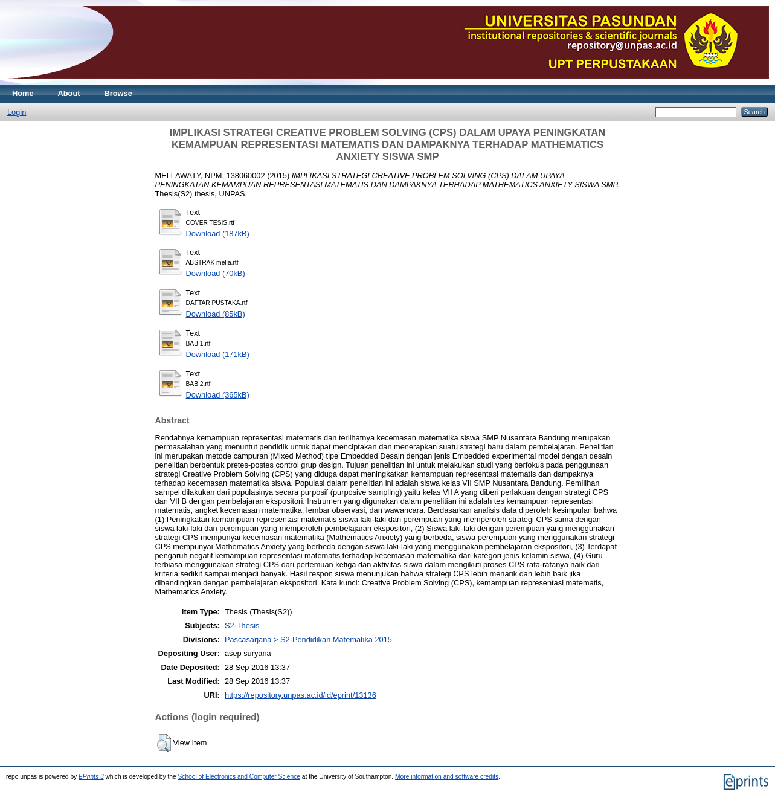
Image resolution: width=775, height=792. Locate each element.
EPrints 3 (91, 776)
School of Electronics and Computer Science (239, 776)
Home (23, 93)
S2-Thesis (242, 625)
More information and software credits (446, 776)
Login (16, 112)
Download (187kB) (217, 233)
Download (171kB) (217, 354)
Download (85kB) (215, 313)
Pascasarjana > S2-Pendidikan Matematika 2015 (308, 639)
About (69, 93)
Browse (118, 93)
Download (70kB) (215, 273)
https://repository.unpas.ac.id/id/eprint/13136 (300, 695)
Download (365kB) (217, 394)
